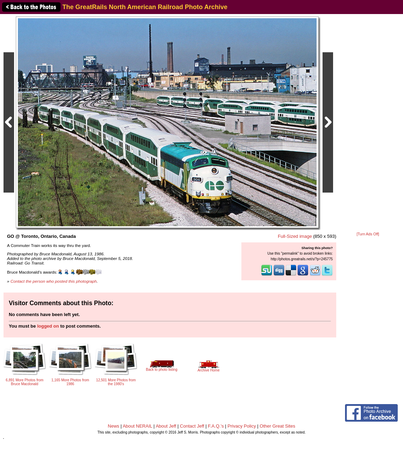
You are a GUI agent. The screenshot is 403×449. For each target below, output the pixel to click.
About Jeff (166, 426)
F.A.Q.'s (216, 426)
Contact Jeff (192, 426)
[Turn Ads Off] (368, 234)
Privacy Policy (242, 426)
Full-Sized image (295, 236)
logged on (48, 326)
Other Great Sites (277, 426)
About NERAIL (137, 426)
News (113, 426)
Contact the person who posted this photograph (54, 281)
